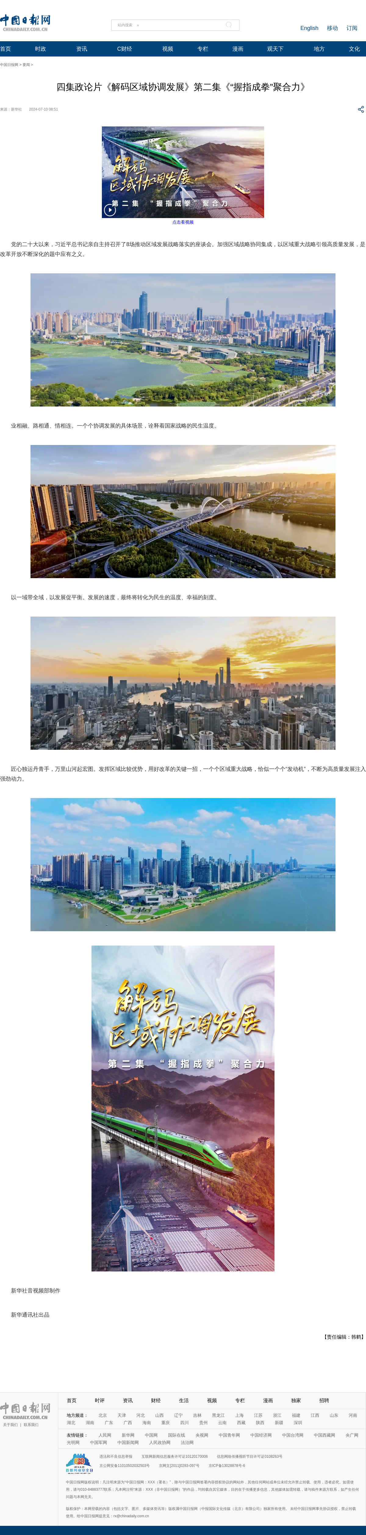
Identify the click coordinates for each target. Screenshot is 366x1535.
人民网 (105, 1435)
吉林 (197, 1415)
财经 (156, 1400)
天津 (121, 1415)
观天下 (275, 49)
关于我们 (10, 1425)
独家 (296, 1400)
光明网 (73, 1442)
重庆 (165, 1422)
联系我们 (31, 1425)
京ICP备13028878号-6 (227, 1466)
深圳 (298, 1422)
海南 (146, 1422)
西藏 (241, 1422)
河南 (353, 1415)
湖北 (71, 1422)
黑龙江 (218, 1415)
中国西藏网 (324, 1435)
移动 (332, 28)
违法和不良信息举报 (115, 1456)
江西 (315, 1415)
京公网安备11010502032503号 (124, 1466)
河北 (140, 1415)
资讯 (81, 49)
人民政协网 (159, 1442)
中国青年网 (229, 1435)
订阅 (351, 28)
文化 (354, 49)
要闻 (26, 65)
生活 (184, 1400)
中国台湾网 (292, 1435)
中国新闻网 (128, 1442)
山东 (334, 1415)
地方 (319, 49)
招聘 (324, 1400)
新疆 (279, 1422)
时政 (40, 49)
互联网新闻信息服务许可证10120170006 (175, 1456)
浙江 (277, 1415)
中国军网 (98, 1442)
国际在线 (176, 1435)
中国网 (151, 1435)
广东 (109, 1422)
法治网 (187, 1442)
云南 (222, 1422)
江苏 (258, 1415)
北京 (103, 1415)
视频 (167, 49)
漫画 (237, 49)
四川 (184, 1422)
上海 (239, 1415)
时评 (100, 1400)
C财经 (124, 49)
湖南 (90, 1422)
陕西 (260, 1422)
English (309, 28)
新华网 (128, 1435)
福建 (296, 1415)
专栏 (202, 49)
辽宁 (178, 1415)
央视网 (202, 1435)
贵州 (203, 1422)
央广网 (352, 1435)
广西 (128, 1422)
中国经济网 (261, 1435)
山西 (159, 1415)
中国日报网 (9, 65)
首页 (5, 49)
